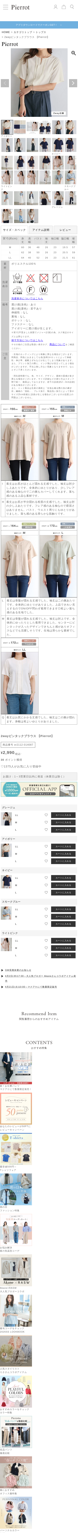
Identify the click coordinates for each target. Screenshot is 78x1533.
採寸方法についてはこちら (27, 340)
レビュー (65, 229)
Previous (5, 83)
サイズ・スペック (14, 229)
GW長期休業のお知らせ (18, 959)
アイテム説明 (40, 229)
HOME (6, 32)
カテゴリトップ (23, 32)
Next (73, 83)
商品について (57, 344)
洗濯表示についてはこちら (27, 298)
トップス (41, 32)
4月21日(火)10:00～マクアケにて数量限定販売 (31, 975)
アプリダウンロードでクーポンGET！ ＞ (39, 25)
